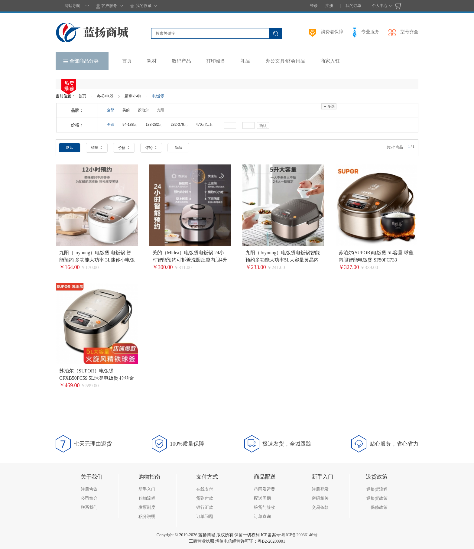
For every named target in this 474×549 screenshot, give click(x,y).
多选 (329, 106)
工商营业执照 (201, 541)
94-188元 (129, 124)
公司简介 (89, 498)
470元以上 (204, 124)
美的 (126, 110)
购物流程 (146, 498)
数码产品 (181, 60)
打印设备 (216, 60)
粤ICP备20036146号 (299, 535)
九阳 (160, 110)
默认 (69, 147)
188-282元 (153, 124)
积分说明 (146, 516)
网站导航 (72, 5)
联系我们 (89, 507)
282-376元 (178, 124)
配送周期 (262, 498)
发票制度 (146, 507)
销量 (96, 148)
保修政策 (379, 507)
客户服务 (106, 6)
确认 (263, 126)
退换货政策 (377, 498)
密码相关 (320, 498)
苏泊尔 (143, 110)
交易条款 (320, 507)
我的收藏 (140, 6)
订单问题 (204, 516)
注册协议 (89, 489)
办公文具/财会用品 (285, 60)
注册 (329, 5)
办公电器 (105, 96)
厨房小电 (132, 96)
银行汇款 (204, 507)
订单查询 (262, 516)
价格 (124, 148)
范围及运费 (264, 489)
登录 (314, 5)
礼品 (245, 60)
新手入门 (146, 489)
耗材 (152, 60)
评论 (151, 148)
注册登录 (320, 489)
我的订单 (353, 5)
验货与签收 (264, 507)
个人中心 (380, 5)
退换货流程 (377, 489)
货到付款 (204, 498)
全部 (110, 110)
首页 (82, 96)
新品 (178, 147)
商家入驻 (330, 60)
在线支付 (204, 489)
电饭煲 (158, 96)
